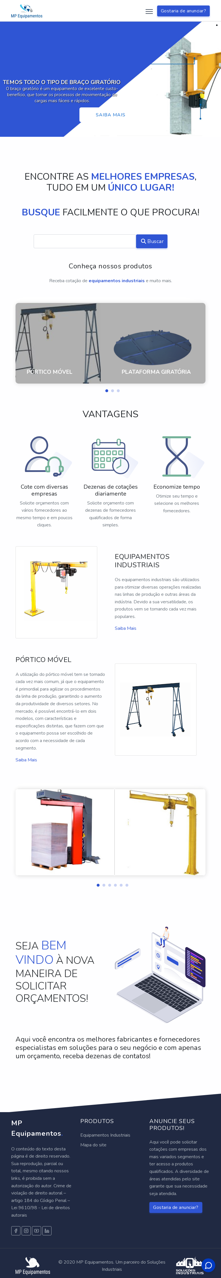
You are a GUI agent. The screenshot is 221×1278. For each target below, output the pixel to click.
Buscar (152, 241)
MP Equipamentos (37, 1128)
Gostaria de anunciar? (183, 11)
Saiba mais (110, 115)
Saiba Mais (125, 628)
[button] (104, 389)
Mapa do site (93, 1145)
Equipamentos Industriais (105, 1135)
